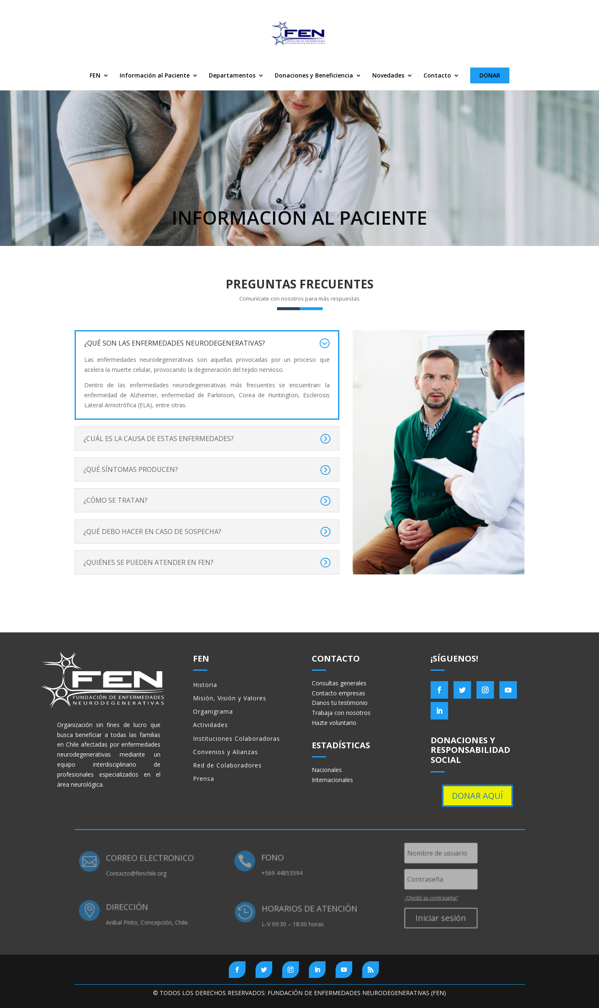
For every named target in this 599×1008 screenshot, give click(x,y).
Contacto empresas (338, 693)
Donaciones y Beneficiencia (314, 76)
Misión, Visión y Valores (229, 698)
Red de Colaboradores (227, 765)
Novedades (388, 76)
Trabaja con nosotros (341, 713)
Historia (205, 685)
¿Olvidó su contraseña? (427, 898)
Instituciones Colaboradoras (236, 738)
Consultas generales (339, 683)
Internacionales (332, 780)
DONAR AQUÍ (477, 795)
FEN (95, 76)
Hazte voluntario (334, 723)
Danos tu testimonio (340, 703)
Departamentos (232, 76)
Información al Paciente (155, 76)
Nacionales (327, 770)
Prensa (203, 778)
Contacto (437, 76)
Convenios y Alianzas (225, 752)
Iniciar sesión (437, 917)
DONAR (489, 75)
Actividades (210, 725)
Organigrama (213, 711)
